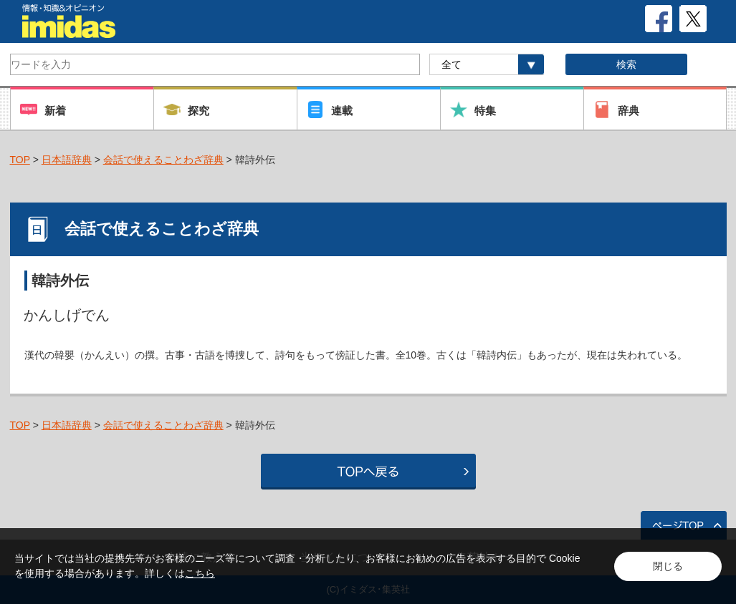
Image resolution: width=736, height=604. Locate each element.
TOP (20, 159)
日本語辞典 (67, 159)
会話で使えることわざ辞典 (163, 159)
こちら (200, 573)
